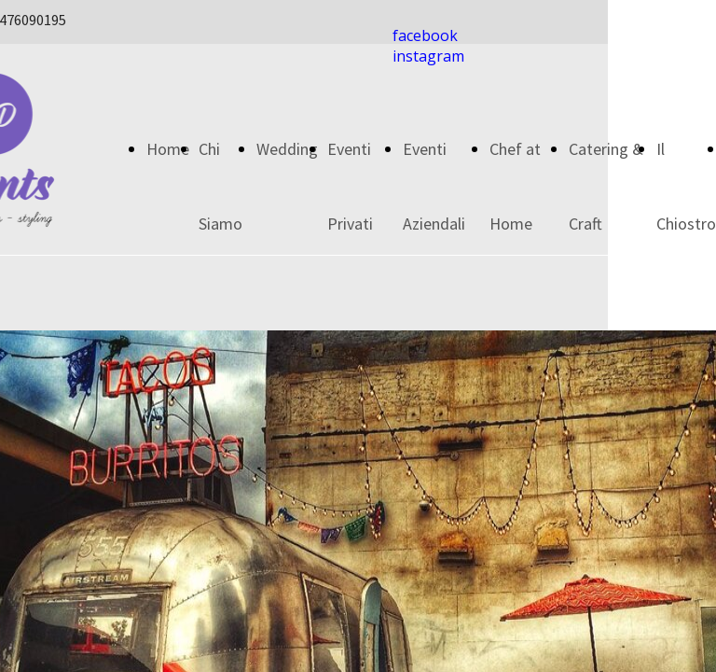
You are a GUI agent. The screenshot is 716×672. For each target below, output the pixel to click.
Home (167, 149)
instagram (428, 56)
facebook (425, 35)
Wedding (287, 149)
